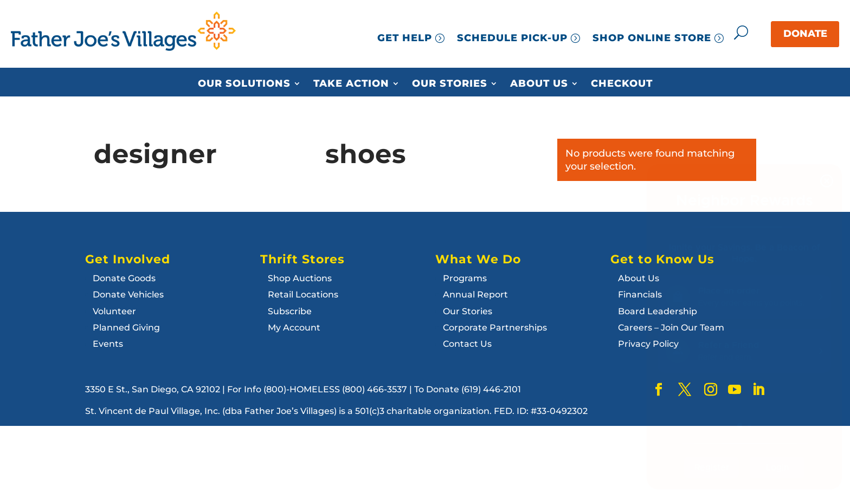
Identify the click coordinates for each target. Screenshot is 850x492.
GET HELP (404, 38)
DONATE (805, 34)
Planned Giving (126, 327)
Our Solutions (244, 84)
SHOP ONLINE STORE (652, 38)
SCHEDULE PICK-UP (512, 38)
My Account (294, 327)
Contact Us (467, 344)
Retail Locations (303, 294)
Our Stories (449, 84)
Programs (465, 278)
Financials (640, 294)
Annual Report (475, 294)
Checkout (622, 84)
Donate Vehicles (128, 294)
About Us (539, 84)
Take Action (351, 84)
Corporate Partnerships (495, 327)
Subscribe (290, 311)
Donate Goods (124, 278)
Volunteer (114, 311)
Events (108, 344)
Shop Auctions (300, 278)
